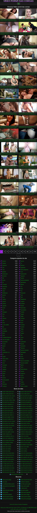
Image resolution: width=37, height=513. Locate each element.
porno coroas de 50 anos (8, 440)
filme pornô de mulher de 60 (8, 412)
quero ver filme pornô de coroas (8, 455)
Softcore (4, 318)
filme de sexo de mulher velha (27, 398)
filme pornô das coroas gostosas (27, 408)
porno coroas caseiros (26, 438)
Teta (3, 267)
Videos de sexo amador (7, 490)
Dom (22, 339)
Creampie (4, 365)
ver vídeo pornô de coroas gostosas (8, 465)
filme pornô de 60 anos (7, 410)
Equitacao (23, 267)
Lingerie (22, 301)
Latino (22, 337)
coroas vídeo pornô (25, 393)
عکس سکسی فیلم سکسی (15, 509)
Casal (22, 320)
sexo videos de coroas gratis (27, 459)
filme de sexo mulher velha (8, 400)
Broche (22, 261)
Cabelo (22, 333)
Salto (22, 354)
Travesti (4, 367)
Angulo (22, 314)
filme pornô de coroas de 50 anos (27, 410)
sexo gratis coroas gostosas (8, 459)
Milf (3, 278)
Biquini (3, 346)
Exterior (4, 303)
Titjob (3, 375)
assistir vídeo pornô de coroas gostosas (8, 393)
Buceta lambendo (25, 280)
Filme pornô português (26, 498)
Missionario (5, 274)
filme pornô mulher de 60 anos (8, 419)
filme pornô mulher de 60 (26, 417)
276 (35, 251)
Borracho (4, 276)
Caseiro (22, 327)
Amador (22, 312)
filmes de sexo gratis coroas (27, 421)
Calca (3, 290)
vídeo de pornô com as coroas (27, 468)
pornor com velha (25, 446)
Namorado (23, 307)
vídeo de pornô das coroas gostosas (17, 474)
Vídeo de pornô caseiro (7, 496)
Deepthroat (23, 299)
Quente (4, 295)
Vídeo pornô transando (7, 498)
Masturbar (4, 286)
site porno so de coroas (7, 461)
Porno (3, 488)
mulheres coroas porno (26, 434)
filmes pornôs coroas (7, 427)
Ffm (21, 335)
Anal (22, 295)
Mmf (3, 348)
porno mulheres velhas (7, 442)
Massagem (23, 352)
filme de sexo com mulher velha (8, 398)
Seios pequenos (24, 269)
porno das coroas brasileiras (27, 440)
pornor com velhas (6, 448)
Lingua (22, 382)
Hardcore (4, 265)
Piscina (4, 377)
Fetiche (22, 371)
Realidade (4, 331)
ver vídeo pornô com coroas (8, 463)
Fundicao (4, 386)
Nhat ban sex (25, 507)
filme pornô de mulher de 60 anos (27, 412)
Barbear (4, 271)
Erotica (22, 358)
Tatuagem (4, 312)
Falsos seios (5, 358)
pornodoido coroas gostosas (27, 444)
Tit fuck (4, 343)
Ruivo (22, 322)
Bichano (22, 265)
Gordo (22, 375)
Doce (3, 297)
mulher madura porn (7, 434)
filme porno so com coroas (8, 421)
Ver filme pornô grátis (26, 484)
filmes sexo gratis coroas (8, 432)
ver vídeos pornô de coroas (27, 465)
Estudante (23, 346)
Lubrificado (23, 341)
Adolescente (23, 274)
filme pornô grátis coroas (8, 417)
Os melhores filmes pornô (8, 484)
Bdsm (3, 333)
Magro (22, 316)
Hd (3, 282)
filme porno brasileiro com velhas (8, 404)
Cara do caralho (24, 363)
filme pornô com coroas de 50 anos (27, 404)
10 (27, 251)
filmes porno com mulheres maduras (8, 423)
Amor (3, 363)
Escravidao (4, 341)
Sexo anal (4, 481)
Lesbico (4, 299)
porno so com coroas (26, 442)
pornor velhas (24, 451)
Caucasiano (23, 310)
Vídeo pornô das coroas (18, 1)
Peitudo (4, 263)
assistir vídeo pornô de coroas (27, 391)
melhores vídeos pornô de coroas (27, 432)
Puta (3, 314)
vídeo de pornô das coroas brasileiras (27, 472)
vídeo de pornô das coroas (8, 472)
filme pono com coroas (26, 400)
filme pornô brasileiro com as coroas (27, 402)
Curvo (22, 331)
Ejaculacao (23, 282)
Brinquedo (23, 293)
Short (3, 335)
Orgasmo (23, 373)
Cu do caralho (5, 324)
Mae (3, 320)
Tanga (22, 329)
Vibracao (23, 348)
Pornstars (4, 284)
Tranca (4, 360)
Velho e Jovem (24, 386)
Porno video (24, 509)
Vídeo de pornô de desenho (27, 479)
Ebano (3, 373)
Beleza (22, 284)
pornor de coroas (6, 451)
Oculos (4, 371)
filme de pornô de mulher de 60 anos (27, 395)
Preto (3, 322)
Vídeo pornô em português (8, 486)
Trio (21, 290)
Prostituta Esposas (6, 337)
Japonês (4, 305)
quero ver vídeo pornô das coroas (27, 455)
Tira (21, 286)
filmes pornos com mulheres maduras (27, 425)
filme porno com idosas (26, 406)
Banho (22, 365)
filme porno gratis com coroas (27, 415)
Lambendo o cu (6, 352)
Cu (21, 263)
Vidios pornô (5, 492)
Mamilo (22, 343)
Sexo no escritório (25, 360)
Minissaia (4, 384)
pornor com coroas (6, 446)
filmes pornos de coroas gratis (27, 427)
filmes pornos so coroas (26, 429)
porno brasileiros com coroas (8, 436)
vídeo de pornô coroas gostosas (27, 470)
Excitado (23, 303)
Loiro (22, 271)
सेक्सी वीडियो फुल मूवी (32, 507)
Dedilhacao (5, 293)
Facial (3, 307)
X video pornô (24, 488)
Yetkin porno (3, 507)
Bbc (3, 327)
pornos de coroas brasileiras (27, 453)
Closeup (22, 318)
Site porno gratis (24, 490)
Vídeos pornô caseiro (26, 496)
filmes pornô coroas (25, 423)
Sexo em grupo (5, 339)
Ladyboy (4, 369)
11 (31, 251)
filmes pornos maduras (7, 429)
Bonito (3, 280)
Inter (3, 316)
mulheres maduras (25, 481)
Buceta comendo (25, 350)
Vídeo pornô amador (7, 494)
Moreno (4, 261)
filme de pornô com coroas (8, 395)
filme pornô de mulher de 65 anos (8, 415)
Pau (3, 310)
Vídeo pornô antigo (6, 479)
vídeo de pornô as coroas (8, 468)
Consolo (4, 329)
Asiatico (4, 288)
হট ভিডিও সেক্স (19, 507)
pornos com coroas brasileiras (8, 453)
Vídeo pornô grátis (25, 486)
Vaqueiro (23, 276)
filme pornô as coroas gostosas (8, 402)
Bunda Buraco (24, 369)
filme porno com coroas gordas (8, 406)
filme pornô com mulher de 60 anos (8, 408)
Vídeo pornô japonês (25, 492)
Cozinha (22, 384)
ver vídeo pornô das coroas (27, 463)
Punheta (23, 324)
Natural (4, 301)
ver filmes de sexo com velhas (27, 461)
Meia (22, 288)
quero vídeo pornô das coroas (8, 457)
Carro (22, 367)
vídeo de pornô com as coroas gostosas (8, 470)
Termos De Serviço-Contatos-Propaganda (18, 504)
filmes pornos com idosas (8, 425)
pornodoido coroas (6, 444)
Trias (3, 269)
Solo (22, 297)
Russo (3, 350)
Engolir (4, 356)
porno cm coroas (24, 436)
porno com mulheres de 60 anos (8, 438)
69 (2, 354)
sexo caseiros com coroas (27, 457)
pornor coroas (24, 448)
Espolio (22, 278)
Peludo (22, 305)
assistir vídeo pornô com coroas (8, 391)
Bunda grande (5, 380)
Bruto (22, 356)
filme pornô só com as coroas (27, 419)
